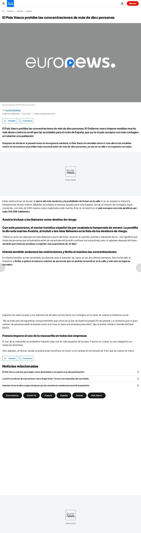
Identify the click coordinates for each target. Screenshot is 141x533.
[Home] (3, 11)
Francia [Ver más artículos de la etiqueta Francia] (48, 395)
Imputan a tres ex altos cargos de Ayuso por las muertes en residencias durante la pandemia (45, 385)
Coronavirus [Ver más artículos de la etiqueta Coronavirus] (12, 395)
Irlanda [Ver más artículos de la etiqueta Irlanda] (79, 395)
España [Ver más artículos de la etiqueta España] (64, 395)
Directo (132, 3)
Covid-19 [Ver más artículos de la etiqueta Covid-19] (31, 395)
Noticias (10, 11)
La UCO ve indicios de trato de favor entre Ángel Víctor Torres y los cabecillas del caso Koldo (45, 378)
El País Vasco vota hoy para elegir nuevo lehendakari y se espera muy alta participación (43, 372)
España (29, 11)
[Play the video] (70, 62)
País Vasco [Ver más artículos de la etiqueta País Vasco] (96, 395)
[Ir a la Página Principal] (10, 3)
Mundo (20, 11)
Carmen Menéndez (13, 110)
